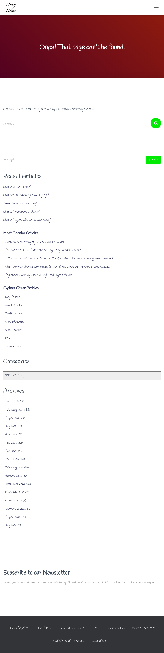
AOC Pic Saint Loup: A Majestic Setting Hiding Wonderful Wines (43, 250)
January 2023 (13, 476)
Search (153, 159)
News (8, 338)
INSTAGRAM (19, 628)
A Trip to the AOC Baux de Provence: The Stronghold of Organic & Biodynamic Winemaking (60, 258)
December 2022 (15, 484)
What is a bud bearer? (17, 187)
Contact (99, 641)
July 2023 (10, 426)
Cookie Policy (143, 628)
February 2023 (14, 467)
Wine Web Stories (109, 628)
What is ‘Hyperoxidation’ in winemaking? (27, 220)
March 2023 (12, 459)
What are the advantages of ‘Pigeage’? (26, 195)
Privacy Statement (67, 641)
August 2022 (12, 517)
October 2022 (13, 500)
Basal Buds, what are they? (20, 203)
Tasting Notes (13, 313)
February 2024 (14, 410)
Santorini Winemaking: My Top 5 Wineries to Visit (35, 242)
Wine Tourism (13, 330)
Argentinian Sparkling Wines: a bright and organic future (38, 275)
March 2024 (12, 401)
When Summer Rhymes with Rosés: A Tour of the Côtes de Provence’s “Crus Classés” (57, 267)
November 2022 (14, 492)
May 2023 (11, 443)
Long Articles (12, 297)
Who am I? (43, 628)
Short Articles (13, 305)
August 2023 (12, 418)
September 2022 (15, 509)
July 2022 (11, 525)
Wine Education (14, 322)
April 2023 (11, 451)
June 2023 (11, 434)
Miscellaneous (13, 346)
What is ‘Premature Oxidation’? (21, 212)
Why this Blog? (72, 628)
